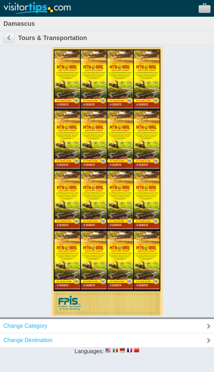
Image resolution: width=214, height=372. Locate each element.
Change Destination (28, 340)
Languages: (89, 351)
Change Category (25, 326)
